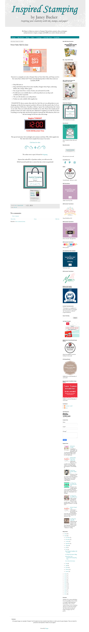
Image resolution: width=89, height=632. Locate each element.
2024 (65, 574)
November (68, 539)
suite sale (15, 207)
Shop (27, 37)
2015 (65, 592)
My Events (21, 37)
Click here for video (35, 142)
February (67, 569)
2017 (65, 588)
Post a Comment (15, 216)
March (67, 567)
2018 (65, 586)
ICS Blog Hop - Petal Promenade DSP (73, 484)
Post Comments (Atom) (20, 221)
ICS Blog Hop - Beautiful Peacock (73, 496)
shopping (44, 154)
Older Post (57, 219)
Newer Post (13, 219)
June (67, 549)
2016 (65, 590)
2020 (65, 582)
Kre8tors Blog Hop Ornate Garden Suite (73, 459)
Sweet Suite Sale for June (70, 561)
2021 (65, 580)
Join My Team (48, 37)
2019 (65, 584)
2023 (65, 576)
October (67, 541)
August (67, 545)
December (68, 537)
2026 (65, 533)
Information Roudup (72, 446)
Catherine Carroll (68, 406)
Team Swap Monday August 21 (73, 471)
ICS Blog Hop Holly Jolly (73, 519)
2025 (65, 535)
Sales (32, 37)
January (67, 571)
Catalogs (38, 37)
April (67, 565)
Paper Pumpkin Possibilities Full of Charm (71, 551)
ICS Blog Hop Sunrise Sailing (71, 554)
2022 (65, 578)
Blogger (46, 628)
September (68, 543)
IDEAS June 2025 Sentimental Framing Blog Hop (71, 558)
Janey (66, 408)
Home (13, 37)
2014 (65, 594)
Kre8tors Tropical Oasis (73, 508)
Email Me (56, 37)
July (66, 547)
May (67, 563)
